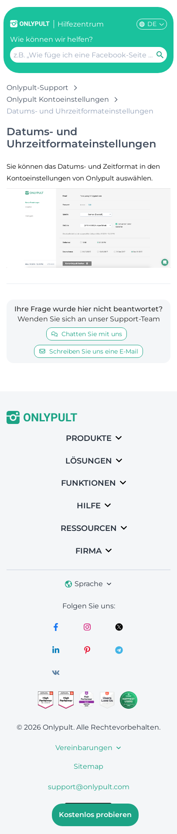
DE (152, 24)
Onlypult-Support (37, 87)
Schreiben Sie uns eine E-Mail (88, 351)
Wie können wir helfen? (51, 39)
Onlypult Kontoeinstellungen (58, 99)
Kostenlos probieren (95, 815)
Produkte (89, 438)
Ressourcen (89, 528)
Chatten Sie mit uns (86, 334)
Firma (88, 551)
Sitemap (88, 766)
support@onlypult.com (88, 787)
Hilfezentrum (81, 24)
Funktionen (88, 483)
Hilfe (89, 505)
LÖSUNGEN (88, 461)
